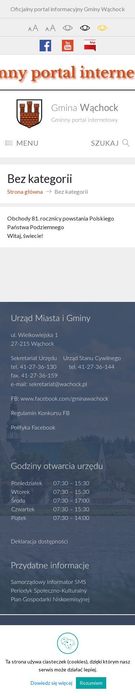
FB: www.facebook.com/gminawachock (59, 398)
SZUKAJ (110, 142)
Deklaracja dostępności (39, 541)
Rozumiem (91, 683)
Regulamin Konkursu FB (40, 412)
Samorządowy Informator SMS (48, 581)
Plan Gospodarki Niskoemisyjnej (50, 598)
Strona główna (25, 191)
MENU (22, 142)
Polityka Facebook (33, 427)
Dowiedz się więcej (51, 683)
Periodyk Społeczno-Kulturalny (49, 590)
